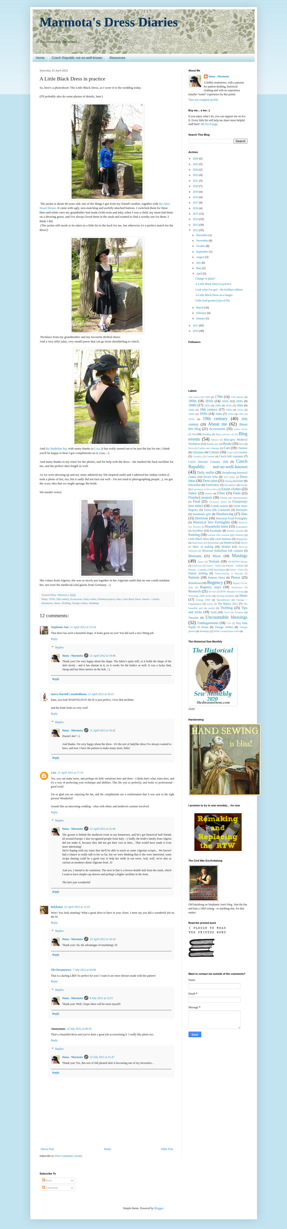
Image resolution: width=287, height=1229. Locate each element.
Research (194, 591)
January (201, 318)
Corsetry (242, 452)
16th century (194, 397)
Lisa (97, 448)
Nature (201, 561)
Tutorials (193, 617)
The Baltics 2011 (228, 603)
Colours (214, 452)
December (202, 235)
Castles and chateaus (208, 448)
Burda (191, 448)
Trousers (239, 612)
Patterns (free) (216, 577)
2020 (196, 186)
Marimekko (213, 542)
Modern (225, 546)
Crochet (210, 456)
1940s (218, 414)
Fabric (192, 493)
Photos (235, 577)
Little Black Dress (131, 599)
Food (196, 501)
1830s (239, 401)
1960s (241, 414)
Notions (214, 561)
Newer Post (47, 1149)
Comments (50, 1187)
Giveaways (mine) (218, 501)
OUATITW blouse (237, 561)
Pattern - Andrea (214, 565)
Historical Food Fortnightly (232, 518)
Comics (230, 452)
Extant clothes (231, 489)
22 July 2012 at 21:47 (102, 1057)
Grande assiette (219, 506)
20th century (62, 599)
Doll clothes (229, 477)
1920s (191, 413)
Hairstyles (242, 510)
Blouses (214, 439)
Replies (59, 647)
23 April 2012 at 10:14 (103, 939)
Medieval (229, 542)
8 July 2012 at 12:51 (101, 998)
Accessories (76, 599)
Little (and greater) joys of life (212, 300)
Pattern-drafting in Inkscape (229, 573)
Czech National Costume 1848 (208, 461)
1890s (191, 409)
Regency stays (210, 587)
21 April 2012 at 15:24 (83, 627)
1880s (239, 405)
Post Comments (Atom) (68, 1156)
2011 (196, 325)
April (199, 273)
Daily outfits (90, 599)
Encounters (230, 484)
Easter (239, 481)
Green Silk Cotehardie (217, 510)
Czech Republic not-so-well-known (77, 58)
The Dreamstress (61, 969)
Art (194, 434)
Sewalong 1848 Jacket (200, 595)
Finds (237, 493)
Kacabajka (216, 530)
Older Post (167, 1149)
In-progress (241, 526)
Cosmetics (197, 456)
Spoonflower (223, 599)
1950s (230, 413)
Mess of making (203, 546)
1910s (240, 409)
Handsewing (224, 514)
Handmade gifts (202, 514)
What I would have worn (226, 631)
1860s (218, 405)
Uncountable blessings (227, 617)
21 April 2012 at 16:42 (103, 730)
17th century (237, 397)
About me (217, 423)
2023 (196, 175)
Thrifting (66, 603)
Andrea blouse (241, 429)
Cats (227, 448)
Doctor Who (210, 477)
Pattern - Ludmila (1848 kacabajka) (206, 569)
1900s (229, 409)
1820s (225, 401)
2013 (196, 224)
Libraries (239, 534)
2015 (196, 213)
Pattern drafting (198, 573)
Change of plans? (205, 278)
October (201, 246)
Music (216, 556)
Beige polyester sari (225, 434)
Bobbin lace (212, 443)
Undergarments (207, 623)
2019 (196, 191)
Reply (54, 639)
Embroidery (212, 485)
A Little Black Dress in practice (213, 284)
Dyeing (228, 480)
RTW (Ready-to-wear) (232, 591)
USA (229, 623)
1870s (229, 405)
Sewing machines (225, 595)
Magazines (242, 538)
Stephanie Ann (60, 627)
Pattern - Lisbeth (150, 599)
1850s (207, 405)
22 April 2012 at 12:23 (77, 906)
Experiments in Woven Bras (205, 489)
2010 (196, 331)
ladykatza (57, 906)
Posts (47, 1180)
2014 (196, 219)
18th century (209, 409)
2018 (196, 197)
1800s (192, 401)
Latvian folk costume (219, 534)
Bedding (206, 434)
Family (208, 493)
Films (221, 493)
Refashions (47, 603)
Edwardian (194, 485)
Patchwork (197, 565)
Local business (222, 539)
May (199, 268)
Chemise (242, 448)
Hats (118, 599)
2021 (196, 180)
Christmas (198, 452)
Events (243, 484)
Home (40, 58)
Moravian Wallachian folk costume (222, 550)
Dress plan (210, 481)
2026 (196, 158)
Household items (216, 526)
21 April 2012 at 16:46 (103, 655)
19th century (215, 418)
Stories (210, 604)
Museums (195, 556)
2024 (196, 169)
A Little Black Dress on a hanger (213, 295)
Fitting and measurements (234, 497)
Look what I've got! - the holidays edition (218, 289)
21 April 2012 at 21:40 (103, 828)
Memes (244, 543)
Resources (117, 58)
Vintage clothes (80, 603)
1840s (192, 405)
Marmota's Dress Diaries (109, 22)
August (200, 257)
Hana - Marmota (72, 655)
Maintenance (198, 543)
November (202, 240)
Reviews (212, 591)
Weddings (94, 603)
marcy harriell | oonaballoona (69, 694)
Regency (215, 582)
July (198, 262)
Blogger (158, 1208)
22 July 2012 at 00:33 (79, 1028)
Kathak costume (235, 530)
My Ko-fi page (209, 124)
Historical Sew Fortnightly (211, 522)
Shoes (57, 603)
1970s (52, 599)
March (200, 307)
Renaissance (237, 587)
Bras (241, 443)
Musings (239, 555)
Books (227, 444)
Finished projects (106, 599)
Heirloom (201, 518)
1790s (219, 397)
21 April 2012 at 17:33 (70, 772)
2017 (196, 202)
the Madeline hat (56, 448)
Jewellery (197, 530)
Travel (227, 612)
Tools (213, 612)
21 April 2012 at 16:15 (101, 694)
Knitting (194, 535)
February (201, 313)
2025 (196, 164)
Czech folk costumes (231, 456)
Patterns (193, 577)
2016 (196, 208)
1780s (207, 397)
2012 (196, 230)
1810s (209, 401)
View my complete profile (203, 99)
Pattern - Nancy (237, 569)
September (202, 251)
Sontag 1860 (203, 599)
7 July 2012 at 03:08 (84, 969)
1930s (203, 414)
